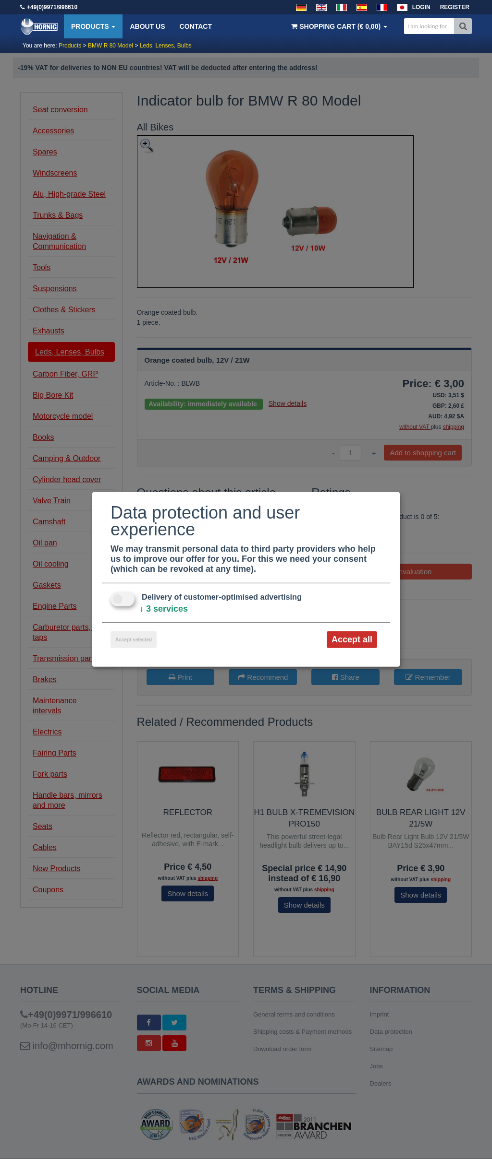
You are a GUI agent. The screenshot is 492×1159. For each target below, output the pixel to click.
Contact (196, 26)
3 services (163, 609)
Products (93, 26)
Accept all (352, 639)
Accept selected (133, 639)
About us (147, 26)
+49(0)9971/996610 (52, 7)
